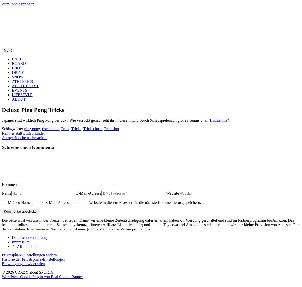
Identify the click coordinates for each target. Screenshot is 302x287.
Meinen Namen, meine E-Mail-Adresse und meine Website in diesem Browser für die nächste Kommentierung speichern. (104, 208)
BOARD (19, 63)
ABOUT (19, 99)
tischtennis (50, 129)
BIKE (16, 68)
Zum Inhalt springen (18, 4)
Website (172, 199)
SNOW (18, 77)
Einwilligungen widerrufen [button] (23, 270)
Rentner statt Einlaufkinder (23, 133)
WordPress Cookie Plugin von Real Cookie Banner (42, 283)
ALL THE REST (25, 86)
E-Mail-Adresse (88, 199)
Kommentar (11, 190)
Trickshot (111, 129)
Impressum (21, 248)
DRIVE (18, 72)
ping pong (32, 129)
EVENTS (19, 90)
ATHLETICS (22, 81)
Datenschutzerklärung (29, 243)
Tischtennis (218, 120)
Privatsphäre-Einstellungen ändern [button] (29, 261)
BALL (17, 59)
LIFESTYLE (22, 95)
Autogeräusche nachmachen (24, 138)
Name (6, 199)
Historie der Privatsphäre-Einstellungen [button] (33, 265)
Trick (65, 129)
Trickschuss (92, 129)
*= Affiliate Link (25, 252)
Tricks (76, 129)
